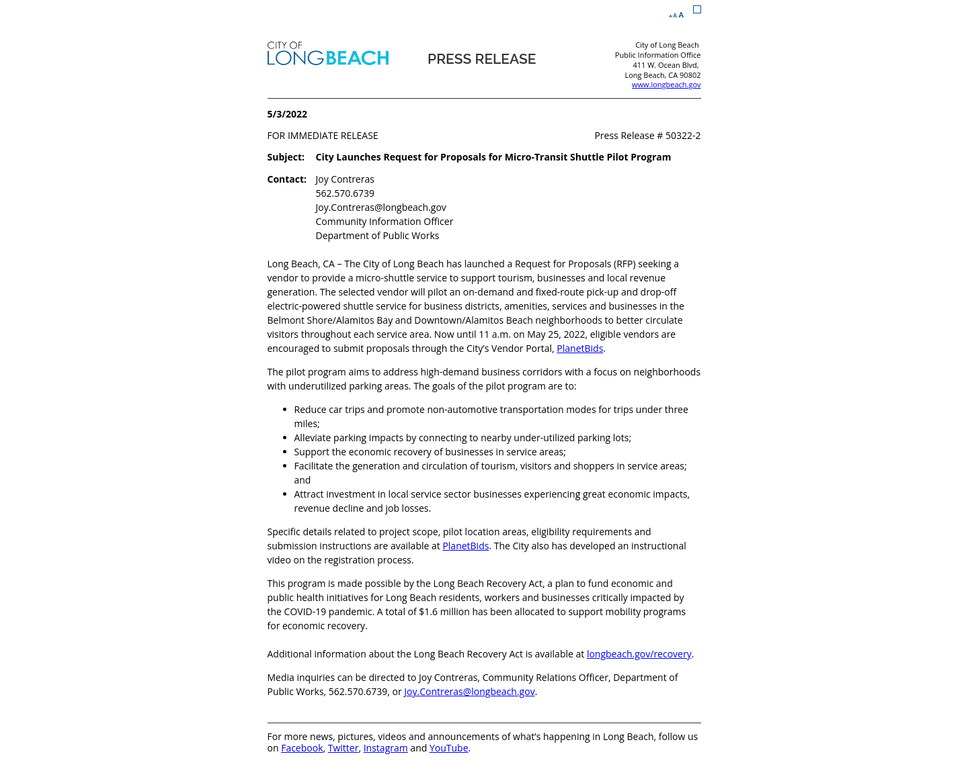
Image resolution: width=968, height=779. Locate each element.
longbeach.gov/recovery (639, 653)
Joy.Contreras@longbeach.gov (469, 691)
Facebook (302, 747)
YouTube (449, 747)
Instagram (386, 747)
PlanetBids (580, 348)
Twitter (343, 747)
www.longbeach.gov (666, 84)
